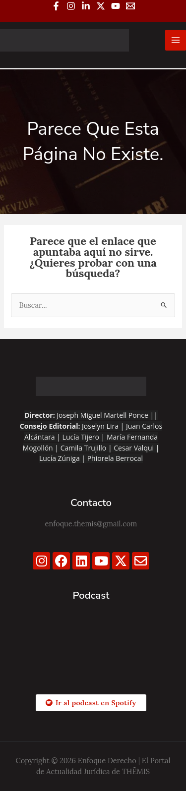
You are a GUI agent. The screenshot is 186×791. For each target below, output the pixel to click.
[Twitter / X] (100, 5)
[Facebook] (56, 5)
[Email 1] (130, 5)
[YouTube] (115, 5)
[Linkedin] (85, 5)
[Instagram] (70, 5)
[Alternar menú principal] (175, 40)
